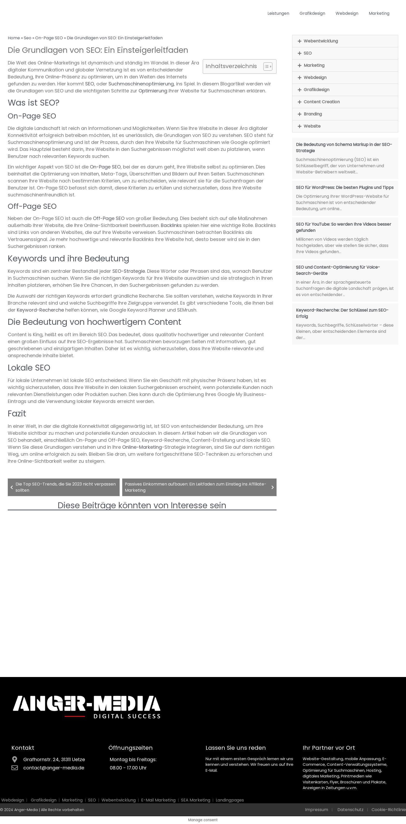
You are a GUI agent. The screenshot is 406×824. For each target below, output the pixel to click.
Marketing (379, 13)
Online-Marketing (142, 447)
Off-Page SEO (109, 218)
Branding (313, 114)
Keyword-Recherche (40, 310)
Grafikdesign (312, 13)
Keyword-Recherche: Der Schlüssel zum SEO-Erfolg (342, 313)
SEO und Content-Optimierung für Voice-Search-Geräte (338, 270)
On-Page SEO (49, 38)
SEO (89, 83)
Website (312, 126)
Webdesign (347, 13)
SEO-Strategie (128, 271)
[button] (345, 41)
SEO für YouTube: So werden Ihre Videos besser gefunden (343, 227)
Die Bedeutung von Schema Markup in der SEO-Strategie (344, 148)
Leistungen (278, 13)
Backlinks (171, 225)
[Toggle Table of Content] (265, 66)
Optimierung (153, 90)
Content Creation (322, 102)
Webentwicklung (321, 41)
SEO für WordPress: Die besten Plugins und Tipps (345, 187)
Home (14, 38)
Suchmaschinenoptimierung (141, 83)
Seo (27, 38)
